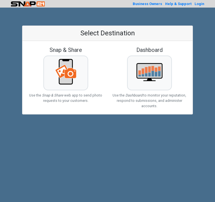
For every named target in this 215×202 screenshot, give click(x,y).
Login (199, 4)
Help (178, 4)
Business (147, 4)
